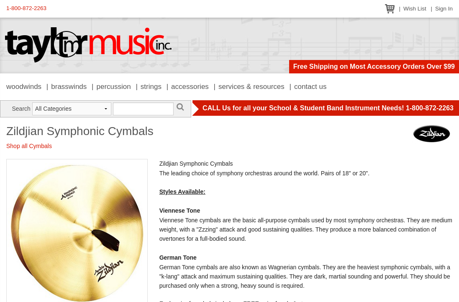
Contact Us (310, 87)
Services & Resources (251, 87)
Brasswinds (69, 87)
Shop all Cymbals (29, 146)
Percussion (113, 87)
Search (21, 108)
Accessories (190, 87)
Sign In (444, 8)
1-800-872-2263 (26, 8)
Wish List (414, 8)
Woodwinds (23, 87)
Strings (151, 87)
